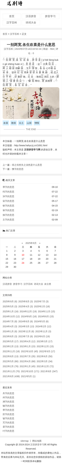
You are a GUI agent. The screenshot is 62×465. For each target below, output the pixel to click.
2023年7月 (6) (25, 336)
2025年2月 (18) (42, 306)
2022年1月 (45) (28, 366)
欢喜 (5, 123)
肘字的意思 (8, 414)
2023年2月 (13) (11, 346)
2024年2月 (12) (43, 326)
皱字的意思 (8, 418)
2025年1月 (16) (11, 311)
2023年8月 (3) (10, 336)
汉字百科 (11, 22)
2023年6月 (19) (42, 336)
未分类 (47, 284)
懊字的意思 (17, 169)
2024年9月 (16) (29, 316)
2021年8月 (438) (11, 376)
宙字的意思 (8, 201)
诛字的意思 (8, 210)
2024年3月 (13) (26, 326)
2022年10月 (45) (29, 351)
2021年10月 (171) (30, 371)
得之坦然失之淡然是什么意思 (27, 165)
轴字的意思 (8, 405)
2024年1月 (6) (10, 331)
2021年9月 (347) (49, 371)
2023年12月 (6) (26, 331)
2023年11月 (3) (43, 331)
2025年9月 (31, 243)
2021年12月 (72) (45, 366)
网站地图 (36, 441)
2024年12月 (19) (28, 311)
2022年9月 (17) (47, 351)
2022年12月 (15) (45, 346)
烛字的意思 (8, 215)
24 (23, 263)
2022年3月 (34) (44, 361)
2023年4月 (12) (28, 341)
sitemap (25, 441)
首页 (11, 16)
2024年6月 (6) (25, 321)
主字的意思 (8, 219)
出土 (21, 123)
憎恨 (37, 123)
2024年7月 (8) (10, 321)
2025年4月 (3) (25, 306)
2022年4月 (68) (28, 361)
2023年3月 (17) (44, 341)
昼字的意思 (8, 426)
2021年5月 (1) (28, 376)
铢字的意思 (8, 205)
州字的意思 (8, 397)
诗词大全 (31, 22)
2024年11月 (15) (46, 311)
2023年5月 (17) (11, 341)
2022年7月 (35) (28, 356)
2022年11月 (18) (11, 351)
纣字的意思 (8, 431)
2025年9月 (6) (10, 301)
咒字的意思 (8, 422)
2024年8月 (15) (46, 316)
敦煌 (13, 123)
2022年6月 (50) (44, 356)
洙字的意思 (8, 196)
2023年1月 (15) (28, 346)
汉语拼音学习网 (38, 444)
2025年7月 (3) (41, 301)
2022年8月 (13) (11, 356)
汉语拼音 (31, 16)
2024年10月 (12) (11, 316)
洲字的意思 (8, 401)
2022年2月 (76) (11, 366)
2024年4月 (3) (10, 326)
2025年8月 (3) (25, 301)
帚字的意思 (8, 187)
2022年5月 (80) (11, 361)
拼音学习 (50, 16)
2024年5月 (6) (41, 321)
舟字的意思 (8, 393)
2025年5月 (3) (10, 306)
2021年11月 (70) (11, 371)
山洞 (29, 123)
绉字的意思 (8, 191)
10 (23, 255)
